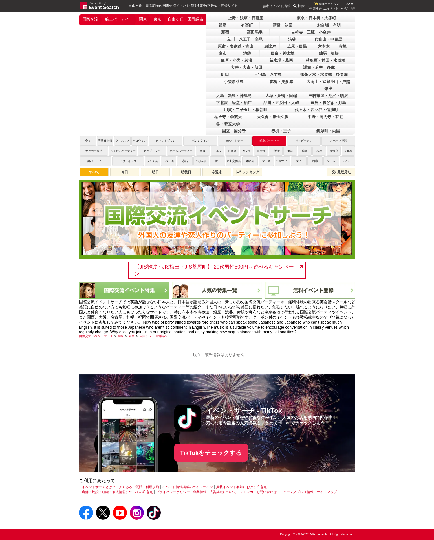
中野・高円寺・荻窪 (325, 117)
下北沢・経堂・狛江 (234, 102)
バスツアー (283, 161)
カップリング (152, 150)
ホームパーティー (182, 150)
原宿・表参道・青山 (235, 46)
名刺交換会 (234, 161)
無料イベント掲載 (276, 6)
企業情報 (199, 492)
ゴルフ (217, 150)
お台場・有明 (329, 25)
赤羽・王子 (281, 131)
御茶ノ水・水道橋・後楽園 (324, 74)
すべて (94, 172)
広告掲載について (223, 492)
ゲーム (331, 161)
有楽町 (247, 25)
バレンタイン (200, 140)
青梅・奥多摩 (281, 81)
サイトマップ (327, 492)
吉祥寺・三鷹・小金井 (311, 32)
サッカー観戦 (93, 150)
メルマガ (246, 492)
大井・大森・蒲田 (246, 67)
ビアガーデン (303, 140)
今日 (124, 172)
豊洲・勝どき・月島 (328, 102)
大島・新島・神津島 (234, 95)
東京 (157, 19)
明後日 (186, 172)
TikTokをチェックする (211, 452)
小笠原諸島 (234, 81)
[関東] (121, 336)
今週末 (217, 172)
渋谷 (292, 39)
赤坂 (343, 46)
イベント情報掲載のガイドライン (187, 487)
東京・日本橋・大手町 (316, 18)
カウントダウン (165, 140)
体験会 (250, 161)
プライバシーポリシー (173, 492)
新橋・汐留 (282, 25)
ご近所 (275, 150)
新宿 (225, 32)
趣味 (290, 150)
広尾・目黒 (297, 46)
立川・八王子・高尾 (245, 39)
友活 (298, 161)
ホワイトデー (234, 140)
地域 (319, 150)
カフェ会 (168, 161)
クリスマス (122, 140)
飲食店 (334, 150)
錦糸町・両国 (328, 131)
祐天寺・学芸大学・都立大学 (228, 120)
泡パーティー (95, 161)
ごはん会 (201, 161)
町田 (225, 74)
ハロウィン (140, 140)
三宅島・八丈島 (268, 74)
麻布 (222, 53)
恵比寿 (270, 46)
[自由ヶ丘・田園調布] (153, 336)
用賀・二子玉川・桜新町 (245, 109)
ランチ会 (152, 161)
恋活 (185, 161)
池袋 (247, 53)
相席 (315, 161)
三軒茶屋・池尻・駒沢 (328, 95)
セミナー (347, 161)
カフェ (246, 150)
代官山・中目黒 (328, 39)
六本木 (324, 46)
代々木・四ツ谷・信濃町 (316, 109)
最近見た (341, 172)
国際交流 (90, 19)
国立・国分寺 (234, 131)
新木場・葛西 (281, 60)
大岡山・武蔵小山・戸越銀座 (328, 85)
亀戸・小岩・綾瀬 (236, 60)
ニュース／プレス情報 (297, 492)
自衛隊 (261, 150)
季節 (304, 150)
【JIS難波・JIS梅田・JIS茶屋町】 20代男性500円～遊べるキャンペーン (214, 270)
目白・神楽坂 (282, 53)
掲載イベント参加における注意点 (241, 487)
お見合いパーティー (123, 150)
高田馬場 (255, 32)
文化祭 (348, 150)
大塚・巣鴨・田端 (281, 95)
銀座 (222, 25)
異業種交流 (105, 140)
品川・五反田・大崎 (281, 102)
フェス (266, 161)
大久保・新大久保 (272, 117)
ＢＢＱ (232, 150)
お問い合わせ (266, 492)
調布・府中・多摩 (319, 67)
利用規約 (152, 487)
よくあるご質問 (130, 487)
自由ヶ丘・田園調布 (185, 19)
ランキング (247, 172)
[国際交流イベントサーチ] (96, 336)
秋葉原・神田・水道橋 (325, 60)
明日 (155, 172)
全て (88, 140)
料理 (203, 150)
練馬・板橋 (329, 53)
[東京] (131, 336)
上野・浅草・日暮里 (245, 18)
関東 (143, 19)
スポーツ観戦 (338, 140)
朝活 (217, 161)
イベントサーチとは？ (99, 487)
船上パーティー (119, 19)
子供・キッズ (128, 161)
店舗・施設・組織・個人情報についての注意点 (117, 492)
